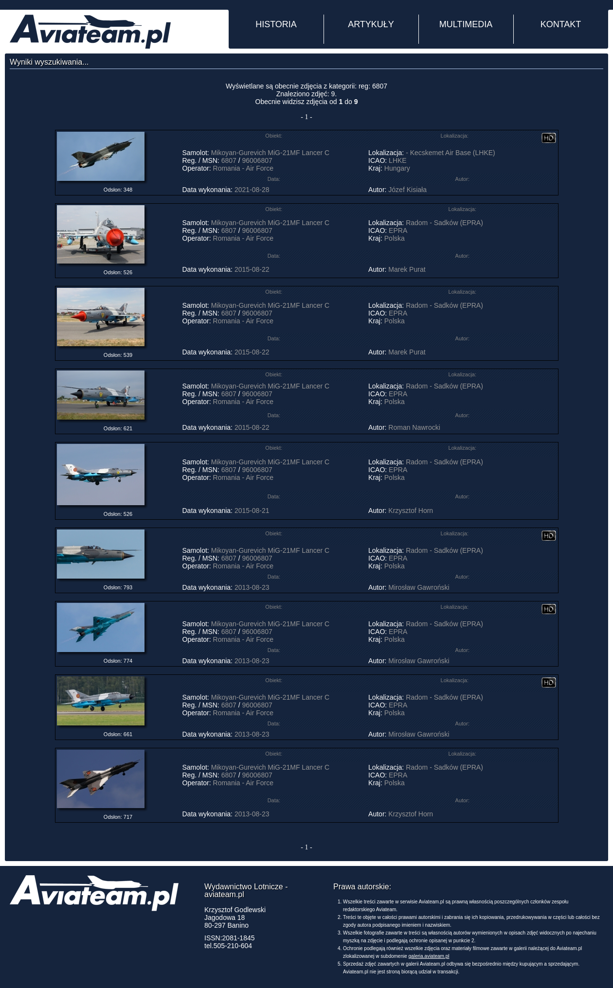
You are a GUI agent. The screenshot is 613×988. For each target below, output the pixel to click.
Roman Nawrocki (414, 427)
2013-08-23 (252, 587)
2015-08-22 (252, 269)
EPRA (398, 230)
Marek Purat (406, 269)
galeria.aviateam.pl (429, 956)
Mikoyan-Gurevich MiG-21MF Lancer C (270, 153)
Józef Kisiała (407, 190)
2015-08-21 (252, 510)
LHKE (398, 160)
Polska (394, 238)
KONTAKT (561, 24)
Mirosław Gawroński (418, 587)
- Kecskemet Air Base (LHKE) (450, 153)
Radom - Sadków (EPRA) (444, 223)
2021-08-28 (252, 190)
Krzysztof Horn (410, 510)
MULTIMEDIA (466, 24)
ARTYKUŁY (371, 24)
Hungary (397, 168)
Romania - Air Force (243, 168)
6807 (228, 160)
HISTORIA (276, 24)
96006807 (257, 160)
